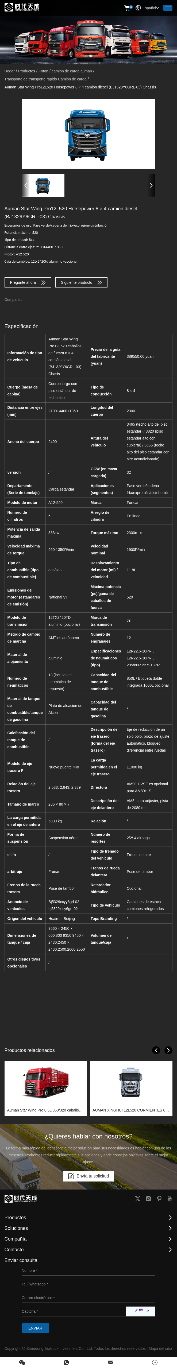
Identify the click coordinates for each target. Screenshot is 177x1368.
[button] (26, 185)
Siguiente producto (81, 282)
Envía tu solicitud (88, 1176)
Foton (43, 71)
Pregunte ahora (28, 282)
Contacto (14, 1249)
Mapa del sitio (160, 1348)
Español (147, 8)
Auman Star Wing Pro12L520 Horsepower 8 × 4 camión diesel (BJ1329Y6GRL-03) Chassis (80, 87)
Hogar (10, 71)
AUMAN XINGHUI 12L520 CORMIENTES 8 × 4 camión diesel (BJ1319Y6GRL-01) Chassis (130, 1111)
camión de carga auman (72, 71)
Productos (26, 71)
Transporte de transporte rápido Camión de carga (46, 79)
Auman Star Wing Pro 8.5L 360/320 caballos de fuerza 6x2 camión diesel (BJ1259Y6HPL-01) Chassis (44, 1111)
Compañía (16, 1239)
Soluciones (16, 1228)
